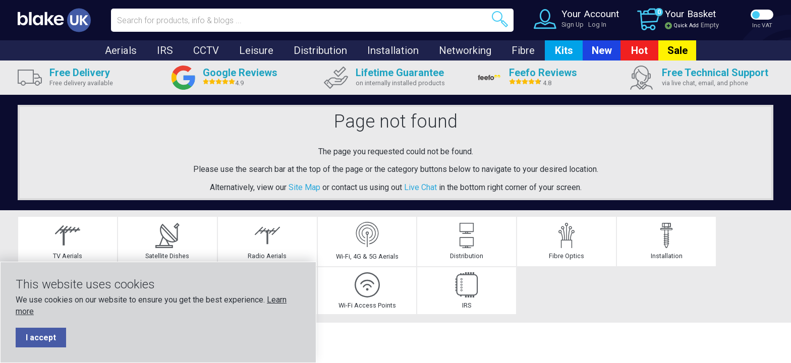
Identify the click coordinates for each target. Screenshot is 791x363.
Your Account (590, 14)
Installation (393, 50)
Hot (639, 50)
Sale (677, 50)
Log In (597, 24)
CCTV (206, 50)
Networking (465, 50)
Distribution (320, 50)
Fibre (523, 50)
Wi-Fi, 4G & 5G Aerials (237, 245)
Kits (564, 50)
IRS (165, 50)
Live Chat (420, 187)
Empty (710, 25)
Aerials (121, 50)
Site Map (304, 187)
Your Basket (690, 14)
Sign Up (572, 24)
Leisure (256, 50)
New (602, 50)
